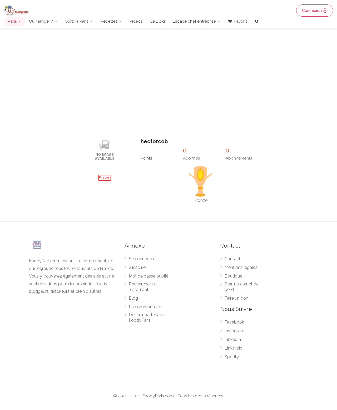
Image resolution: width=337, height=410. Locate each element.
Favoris (237, 21)
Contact (232, 258)
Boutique (233, 276)
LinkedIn (233, 339)
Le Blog (157, 21)
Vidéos (136, 21)
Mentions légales (241, 267)
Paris (12, 21)
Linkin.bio (233, 348)
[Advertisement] (168, 94)
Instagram (234, 330)
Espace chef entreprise (194, 21)
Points (146, 158)
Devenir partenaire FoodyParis (146, 317)
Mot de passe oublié (148, 276)
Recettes (109, 21)
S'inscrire (137, 267)
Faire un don (236, 298)
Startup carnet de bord (242, 286)
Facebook (234, 322)
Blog (133, 298)
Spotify (232, 356)
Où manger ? (41, 21)
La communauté (145, 306)
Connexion (314, 10)
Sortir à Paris (76, 21)
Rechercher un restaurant (143, 286)
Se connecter (142, 258)
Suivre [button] (105, 177)
